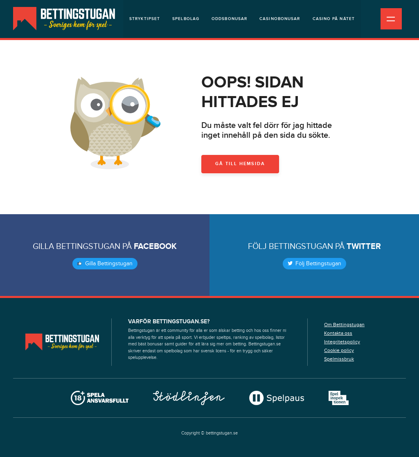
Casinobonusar (279, 18)
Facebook (155, 246)
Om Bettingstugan (344, 324)
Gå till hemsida (240, 163)
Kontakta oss (338, 333)
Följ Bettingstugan (314, 263)
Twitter (364, 246)
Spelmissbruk (339, 359)
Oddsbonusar (229, 18)
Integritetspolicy (342, 342)
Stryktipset (144, 18)
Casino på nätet (334, 18)
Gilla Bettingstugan (105, 263)
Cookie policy (339, 350)
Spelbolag (185, 18)
